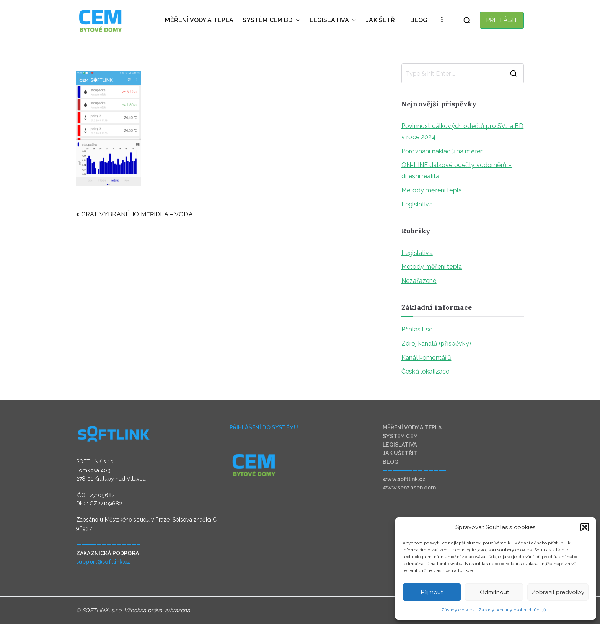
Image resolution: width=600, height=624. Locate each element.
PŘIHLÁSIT (502, 20)
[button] (585, 527)
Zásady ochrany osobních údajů (512, 610)
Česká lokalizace (425, 371)
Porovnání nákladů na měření (443, 151)
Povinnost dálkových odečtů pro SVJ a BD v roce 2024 (462, 131)
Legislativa (417, 204)
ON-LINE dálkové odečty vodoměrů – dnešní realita (456, 170)
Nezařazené (419, 280)
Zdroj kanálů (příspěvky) (436, 343)
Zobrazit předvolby (558, 592)
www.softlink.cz (404, 479)
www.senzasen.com (409, 487)
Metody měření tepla (431, 190)
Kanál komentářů (426, 357)
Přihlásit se (416, 329)
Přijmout (432, 592)
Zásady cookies (457, 610)
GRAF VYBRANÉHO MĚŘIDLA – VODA (137, 214)
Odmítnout (494, 592)
